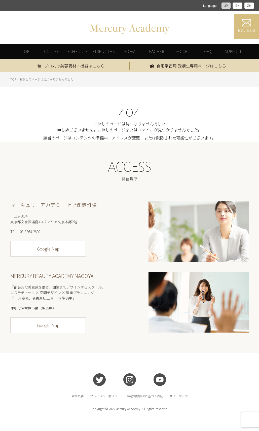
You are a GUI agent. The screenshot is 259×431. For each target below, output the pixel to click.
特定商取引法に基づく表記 (145, 396)
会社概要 (77, 396)
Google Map (48, 249)
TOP (13, 79)
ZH (249, 6)
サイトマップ (179, 396)
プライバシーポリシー (105, 396)
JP (226, 6)
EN (237, 6)
